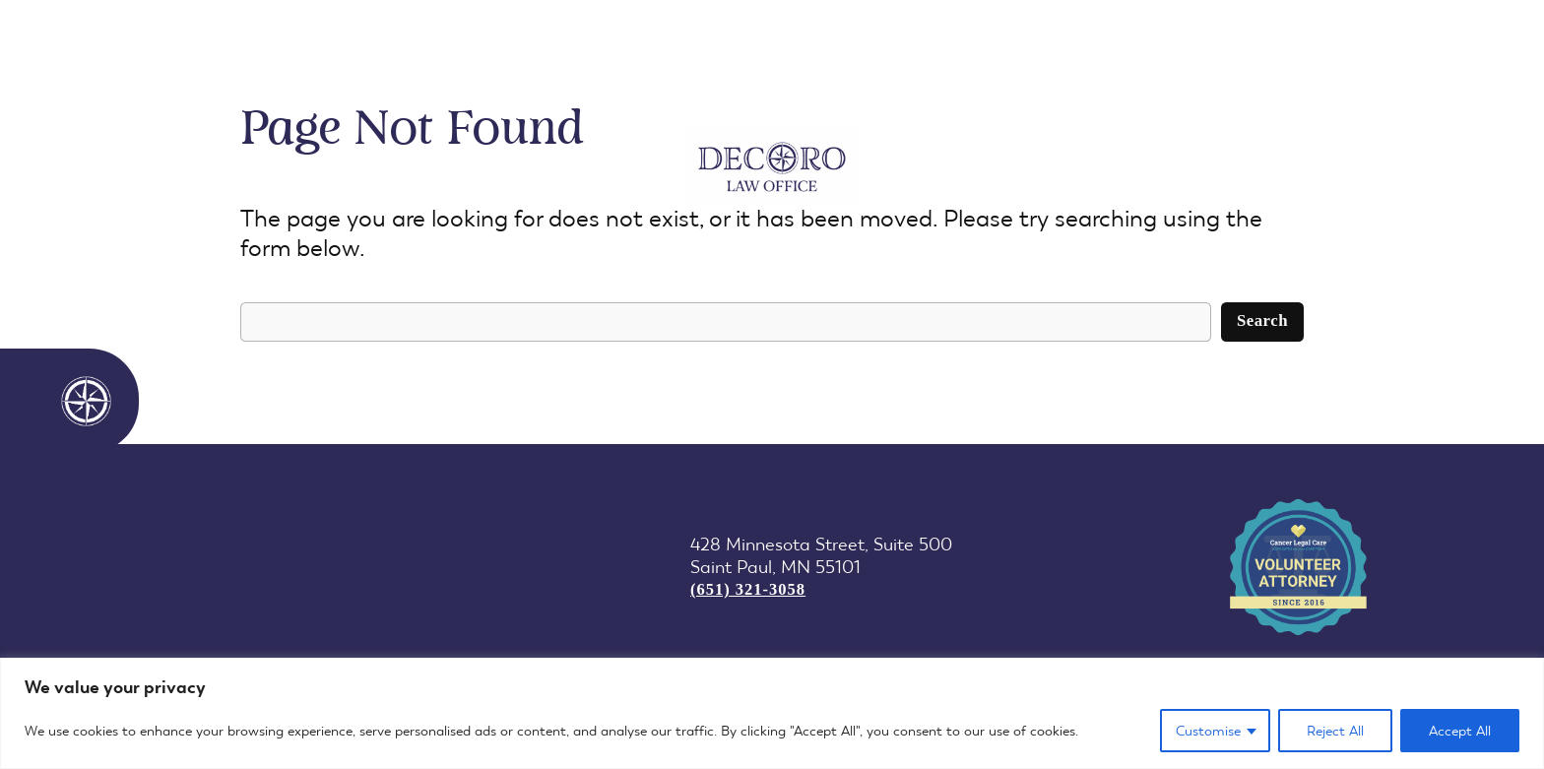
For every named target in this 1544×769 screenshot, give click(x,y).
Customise (1208, 730)
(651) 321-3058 (747, 589)
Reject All (1335, 730)
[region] (772, 713)
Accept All (1460, 730)
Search (1262, 320)
